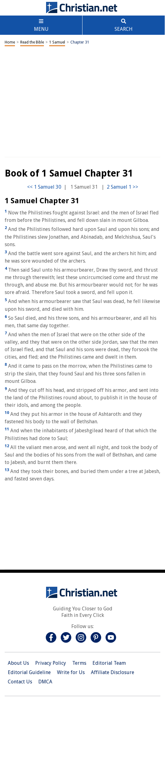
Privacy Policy (50, 663)
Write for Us (71, 672)
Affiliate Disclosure (112, 672)
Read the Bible (32, 42)
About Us (18, 663)
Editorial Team (109, 663)
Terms (79, 663)
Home (10, 42)
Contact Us (20, 682)
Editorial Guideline (29, 672)
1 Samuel (57, 42)
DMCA (45, 682)
